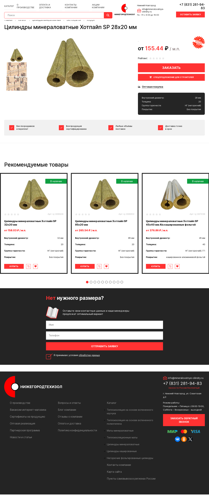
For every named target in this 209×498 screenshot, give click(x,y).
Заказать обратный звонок (184, 427)
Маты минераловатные (119, 434)
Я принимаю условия (77, 362)
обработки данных (90, 362)
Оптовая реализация (22, 430)
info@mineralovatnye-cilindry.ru (156, 8)
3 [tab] (95, 289)
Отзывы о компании (69, 423)
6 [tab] (106, 289)
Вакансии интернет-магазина (27, 416)
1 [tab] (87, 289)
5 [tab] (102, 289)
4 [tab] (98, 289)
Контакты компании (74, 3)
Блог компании (66, 416)
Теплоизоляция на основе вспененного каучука (133, 417)
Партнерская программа (24, 437)
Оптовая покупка (152, 86)
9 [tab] (118, 289)
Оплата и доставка (49, 3)
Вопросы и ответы (68, 410)
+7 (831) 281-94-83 (190, 4)
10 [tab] (122, 289)
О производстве (26, 3)
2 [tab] (91, 289)
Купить (18, 266)
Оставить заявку (190, 10)
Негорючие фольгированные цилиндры (128, 461)
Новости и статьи (20, 444)
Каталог (9, 3)
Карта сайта (114, 475)
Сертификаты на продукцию (26, 423)
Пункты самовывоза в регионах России (130, 482)
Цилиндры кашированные (121, 454)
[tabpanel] (104, 223)
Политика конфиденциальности (76, 437)
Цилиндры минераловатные (122, 448)
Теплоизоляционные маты (121, 441)
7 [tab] (110, 289)
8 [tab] (114, 289)
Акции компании (99, 3)
